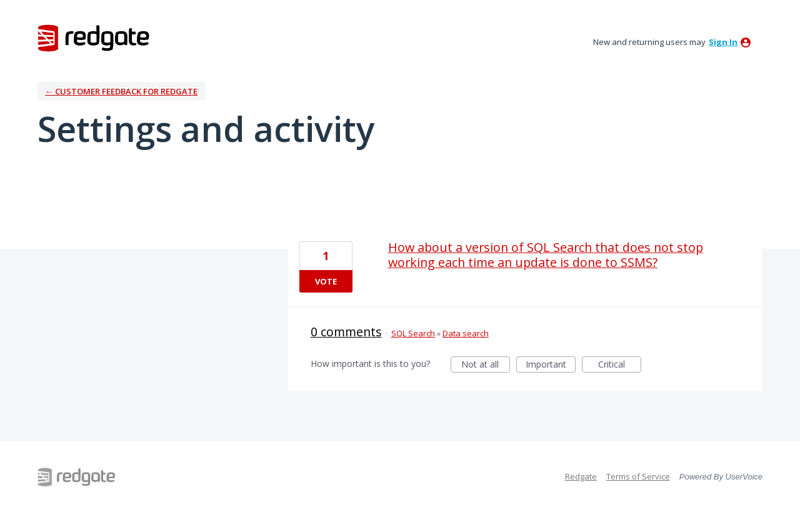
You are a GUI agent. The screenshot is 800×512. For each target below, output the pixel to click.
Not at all (485, 365)
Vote (326, 281)
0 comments (346, 331)
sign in (723, 42)
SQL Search (413, 333)
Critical (619, 365)
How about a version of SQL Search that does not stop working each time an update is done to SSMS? (545, 255)
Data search (465, 333)
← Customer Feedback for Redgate (121, 91)
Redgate (581, 476)
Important (551, 365)
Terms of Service (638, 476)
